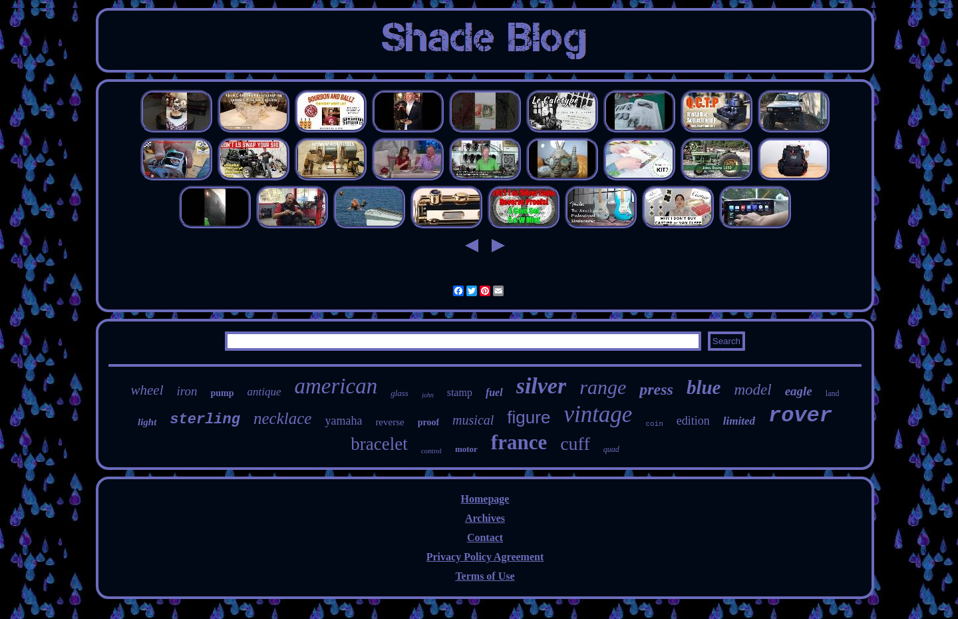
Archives (485, 518)
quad (611, 449)
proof (428, 422)
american (336, 386)
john (428, 395)
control (431, 451)
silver (541, 385)
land (833, 393)
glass (399, 393)
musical (473, 420)
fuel (494, 392)
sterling (205, 419)
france (519, 442)
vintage (597, 414)
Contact (485, 537)
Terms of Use (484, 576)
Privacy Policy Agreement (485, 556)
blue (704, 387)
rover (800, 415)
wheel (147, 390)
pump (222, 393)
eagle (798, 391)
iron (187, 391)
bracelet (379, 444)
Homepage (485, 499)
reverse (389, 422)
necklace (282, 418)
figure (528, 417)
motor (466, 449)
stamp (459, 392)
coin (654, 424)
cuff (575, 443)
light (147, 422)
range (602, 387)
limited (739, 421)
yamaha (343, 420)
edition (693, 420)
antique (264, 391)
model (752, 389)
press (656, 389)
